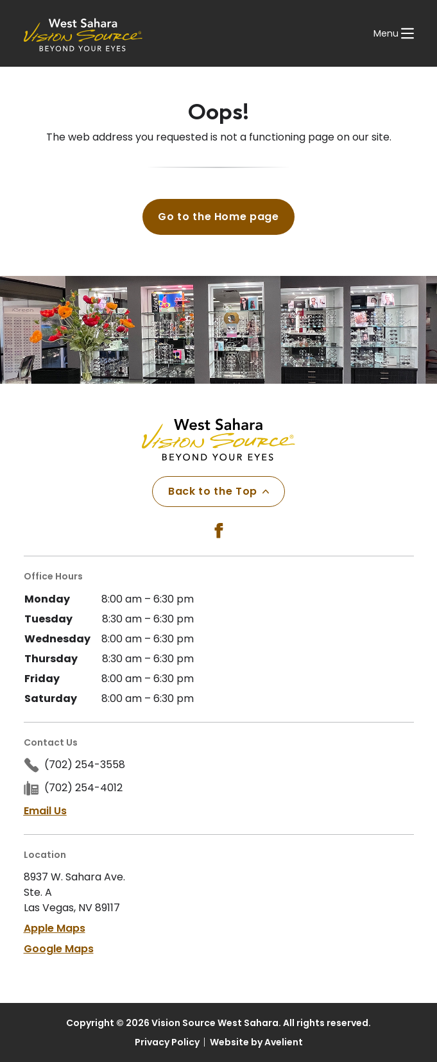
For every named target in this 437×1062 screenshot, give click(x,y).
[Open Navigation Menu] (393, 33)
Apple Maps (54, 928)
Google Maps (59, 948)
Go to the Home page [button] (218, 216)
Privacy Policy (167, 1042)
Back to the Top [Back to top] (218, 491)
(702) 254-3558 (84, 764)
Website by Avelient (256, 1042)
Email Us (45, 810)
